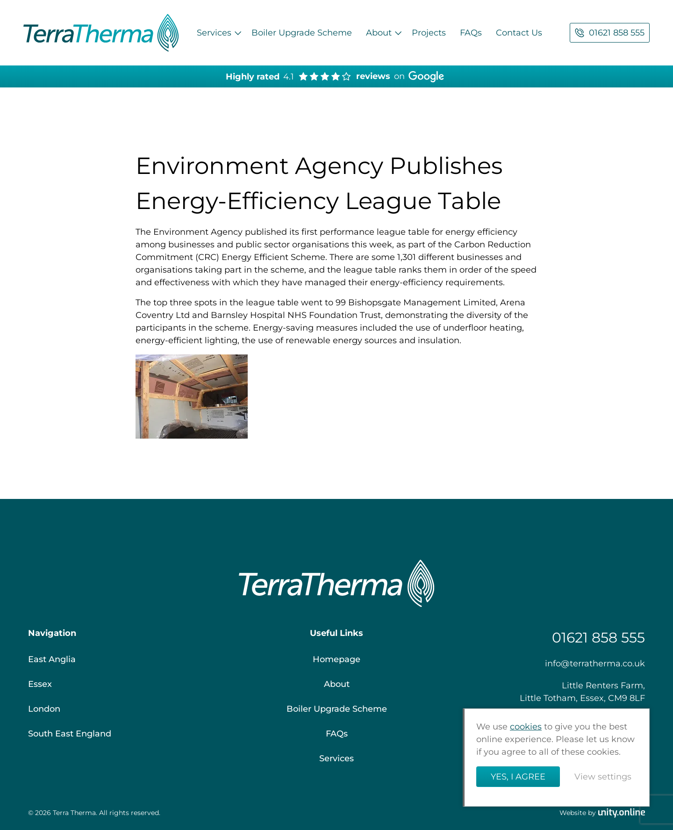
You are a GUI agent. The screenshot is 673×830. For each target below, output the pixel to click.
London (44, 709)
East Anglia (52, 659)
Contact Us (519, 33)
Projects (429, 33)
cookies (526, 727)
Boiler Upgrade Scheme (301, 33)
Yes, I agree (518, 777)
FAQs (471, 33)
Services (214, 33)
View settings (602, 777)
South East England (69, 734)
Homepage (336, 659)
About (379, 33)
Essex (40, 684)
